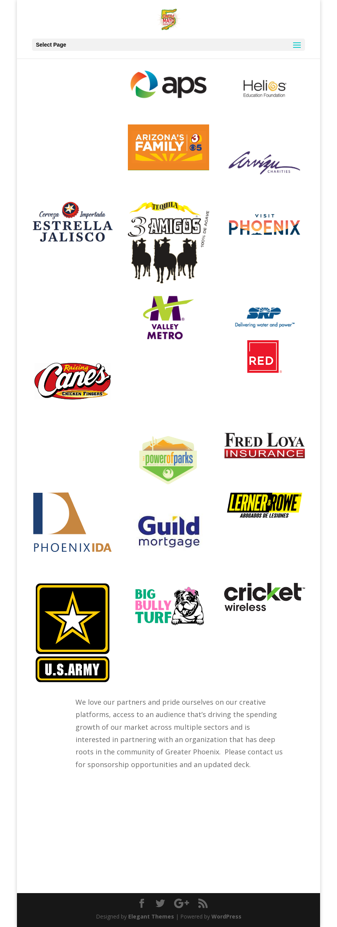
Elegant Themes (151, 916)
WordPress (226, 916)
